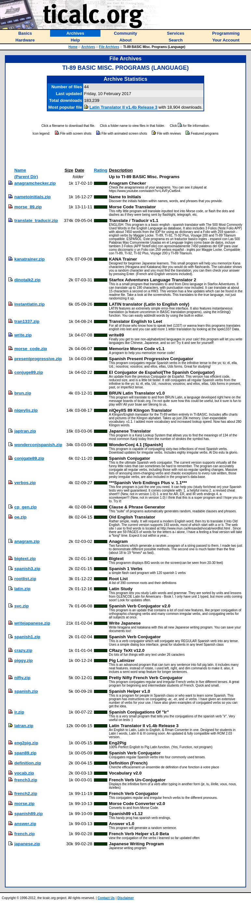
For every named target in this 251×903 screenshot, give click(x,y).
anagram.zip (27, 541)
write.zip (23, 335)
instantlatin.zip (29, 304)
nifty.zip (22, 677)
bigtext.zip (25, 558)
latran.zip (23, 725)
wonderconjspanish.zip (38, 444)
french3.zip (25, 779)
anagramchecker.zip (35, 183)
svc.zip (21, 606)
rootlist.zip (25, 578)
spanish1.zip (27, 636)
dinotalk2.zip (27, 279)
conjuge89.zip (28, 372)
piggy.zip (23, 660)
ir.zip (19, 712)
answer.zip (25, 823)
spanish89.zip (28, 813)
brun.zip (22, 393)
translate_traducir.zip (36, 220)
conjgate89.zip (29, 458)
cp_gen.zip (25, 507)
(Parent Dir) (26, 176)
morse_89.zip (28, 206)
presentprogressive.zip (38, 358)
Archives (88, 47)
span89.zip (25, 752)
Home (72, 47)
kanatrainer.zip (29, 259)
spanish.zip (26, 691)
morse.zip (24, 803)
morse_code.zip (30, 348)
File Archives (109, 47)
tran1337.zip (26, 321)
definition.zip (27, 763)
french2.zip (25, 793)
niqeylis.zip (26, 410)
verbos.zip (25, 482)
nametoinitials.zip (32, 196)
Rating (100, 170)
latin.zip (22, 588)
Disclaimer (125, 898)
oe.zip (20, 517)
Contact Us (106, 898)
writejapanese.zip (32, 623)
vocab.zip (24, 773)
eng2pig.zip (26, 742)
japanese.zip (27, 843)
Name (20, 170)
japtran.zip (25, 431)
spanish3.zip (27, 568)
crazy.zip (23, 650)
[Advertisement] (125, 152)
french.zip (24, 833)
